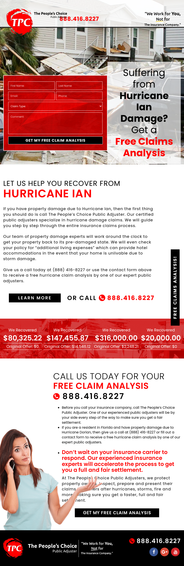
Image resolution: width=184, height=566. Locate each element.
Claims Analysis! (175, 287)
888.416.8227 (79, 19)
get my (117, 513)
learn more (35, 298)
